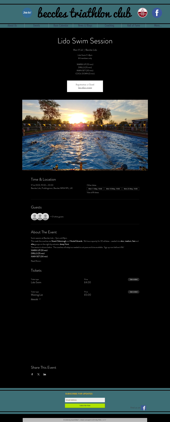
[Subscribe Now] (85, 406)
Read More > (36, 261)
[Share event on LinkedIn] (45, 374)
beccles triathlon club (84, 12)
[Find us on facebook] (143, 407)
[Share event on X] (38, 374)
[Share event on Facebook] (32, 374)
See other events (85, 88)
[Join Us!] (27, 13)
